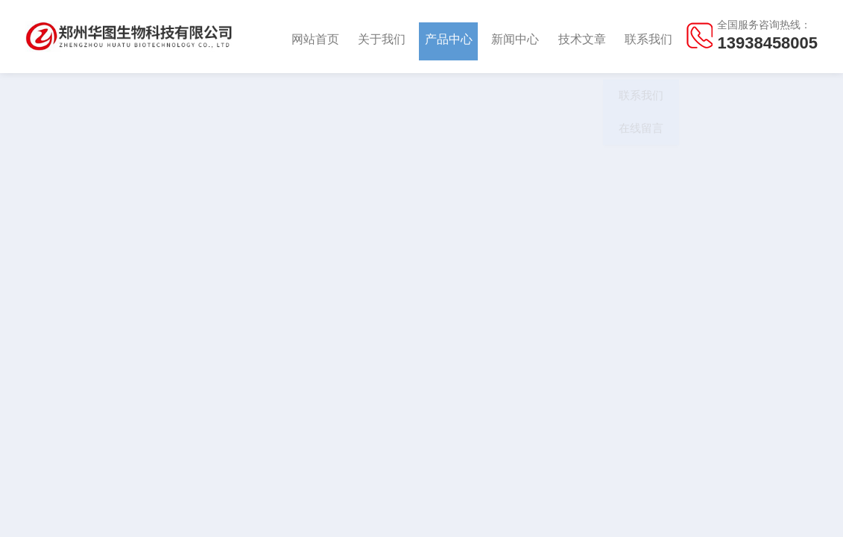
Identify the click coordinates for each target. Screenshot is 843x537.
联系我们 (648, 36)
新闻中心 (515, 36)
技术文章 (582, 36)
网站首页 (315, 36)
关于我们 (381, 36)
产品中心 (449, 36)
